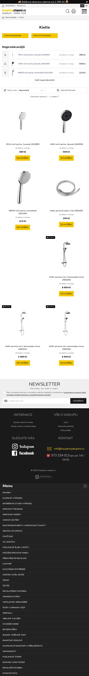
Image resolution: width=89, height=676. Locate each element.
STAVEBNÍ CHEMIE (11, 624)
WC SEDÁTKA (9, 542)
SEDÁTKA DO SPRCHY (12, 531)
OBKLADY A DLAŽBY (12, 618)
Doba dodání (66, 430)
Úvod (66, 422)
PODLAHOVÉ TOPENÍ (12, 657)
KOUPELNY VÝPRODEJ (12, 498)
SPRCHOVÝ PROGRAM (13, 509)
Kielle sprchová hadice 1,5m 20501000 (66, 210)
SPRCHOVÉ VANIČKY (12, 514)
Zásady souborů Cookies (23, 422)
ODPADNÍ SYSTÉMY (11, 596)
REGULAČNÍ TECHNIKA (12, 668)
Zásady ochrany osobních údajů (23, 426)
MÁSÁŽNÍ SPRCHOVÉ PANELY (16, 553)
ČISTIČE (6, 585)
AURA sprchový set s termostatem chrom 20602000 (66, 347)
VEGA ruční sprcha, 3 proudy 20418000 (34, 55)
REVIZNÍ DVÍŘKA (10, 629)
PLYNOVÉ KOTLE (10, 673)
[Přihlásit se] (3, 6)
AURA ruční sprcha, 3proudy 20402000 (34, 64)
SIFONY (6, 580)
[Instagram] (23, 446)
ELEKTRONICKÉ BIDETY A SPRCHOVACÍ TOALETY (24, 525)
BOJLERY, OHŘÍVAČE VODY (14, 635)
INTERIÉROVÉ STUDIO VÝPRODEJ (17, 503)
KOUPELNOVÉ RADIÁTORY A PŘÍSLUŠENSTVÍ (22, 646)
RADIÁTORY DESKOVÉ (12, 640)
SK (86, 6)
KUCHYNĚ (7, 564)
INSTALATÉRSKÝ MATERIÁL (15, 591)
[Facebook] (23, 453)
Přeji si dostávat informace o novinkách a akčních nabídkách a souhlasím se (46, 393)
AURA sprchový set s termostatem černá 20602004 (66, 278)
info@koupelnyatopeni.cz (69, 448)
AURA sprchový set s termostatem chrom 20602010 (22, 347)
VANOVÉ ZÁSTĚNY (11, 520)
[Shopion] (43, 477)
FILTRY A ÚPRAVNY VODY (14, 607)
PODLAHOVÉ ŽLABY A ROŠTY (16, 547)
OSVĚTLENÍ (8, 536)
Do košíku (22, 158)
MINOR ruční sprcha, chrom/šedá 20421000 (35, 73)
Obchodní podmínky (66, 426)
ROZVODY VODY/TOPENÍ (14, 662)
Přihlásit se (21, 6)
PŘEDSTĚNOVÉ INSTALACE (15, 558)
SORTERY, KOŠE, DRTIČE (13, 574)
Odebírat (78, 400)
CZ (82, 6)
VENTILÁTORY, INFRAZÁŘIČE (15, 602)
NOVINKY (7, 492)
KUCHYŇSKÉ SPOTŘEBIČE (14, 569)
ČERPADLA (7, 613)
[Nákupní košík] (74, 11)
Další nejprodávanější (44, 80)
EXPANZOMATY (9, 651)
